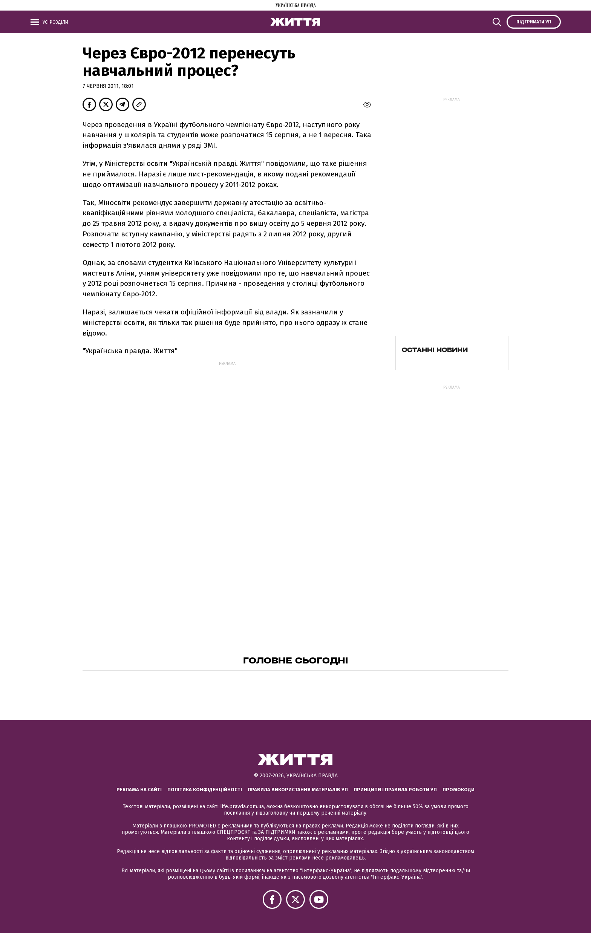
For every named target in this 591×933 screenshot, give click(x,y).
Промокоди (458, 789)
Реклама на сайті (139, 789)
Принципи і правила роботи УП (395, 789)
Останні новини (435, 350)
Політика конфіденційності (204, 789)
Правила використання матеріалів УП (298, 789)
